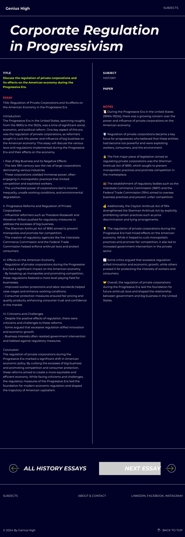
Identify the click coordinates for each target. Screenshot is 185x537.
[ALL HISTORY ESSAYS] (55, 468)
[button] (171, 7)
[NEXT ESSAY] (130, 468)
